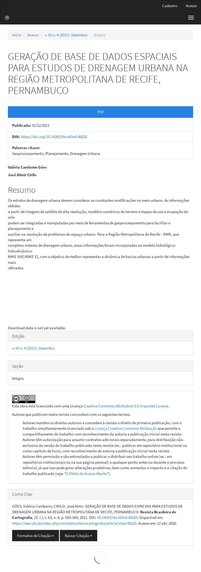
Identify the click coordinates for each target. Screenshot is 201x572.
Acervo (32, 34)
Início (16, 34)
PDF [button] (100, 111)
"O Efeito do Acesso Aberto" (86, 473)
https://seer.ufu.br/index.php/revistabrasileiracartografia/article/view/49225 (74, 523)
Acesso (191, 5)
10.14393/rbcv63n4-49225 (117, 517)
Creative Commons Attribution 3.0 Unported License (126, 405)
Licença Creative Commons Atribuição (126, 428)
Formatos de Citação (35, 535)
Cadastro (169, 5)
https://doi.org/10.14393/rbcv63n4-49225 (54, 136)
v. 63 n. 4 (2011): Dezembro (66, 34)
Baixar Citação (78, 535)
